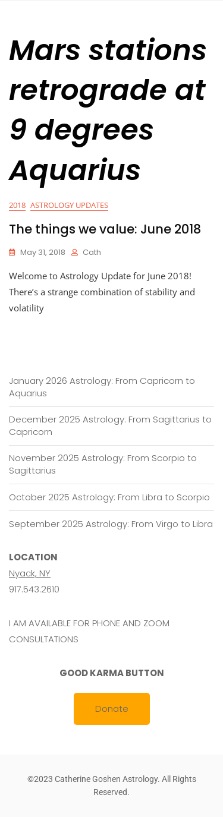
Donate (111, 708)
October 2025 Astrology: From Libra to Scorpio (109, 497)
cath (92, 252)
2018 (17, 205)
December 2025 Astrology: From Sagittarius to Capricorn (110, 425)
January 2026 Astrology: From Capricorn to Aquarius (102, 386)
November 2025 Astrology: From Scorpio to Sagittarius (103, 464)
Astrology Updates (69, 205)
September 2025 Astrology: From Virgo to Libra (111, 524)
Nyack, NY (30, 573)
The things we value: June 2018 (105, 229)
